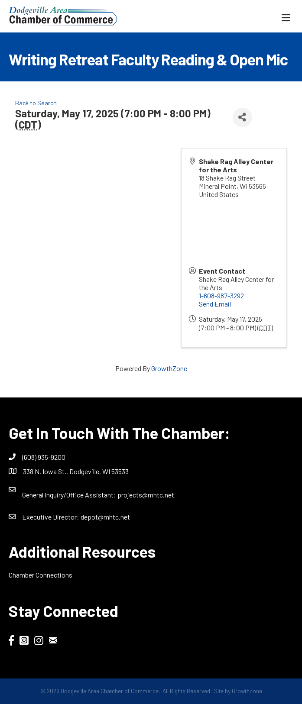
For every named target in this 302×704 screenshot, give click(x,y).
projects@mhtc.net (145, 495)
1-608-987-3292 (221, 295)
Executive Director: (51, 517)
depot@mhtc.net (105, 517)
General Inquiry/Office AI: (69, 495)
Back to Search (36, 103)
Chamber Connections (40, 575)
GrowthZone (169, 368)
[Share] (242, 117)
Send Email (215, 304)
